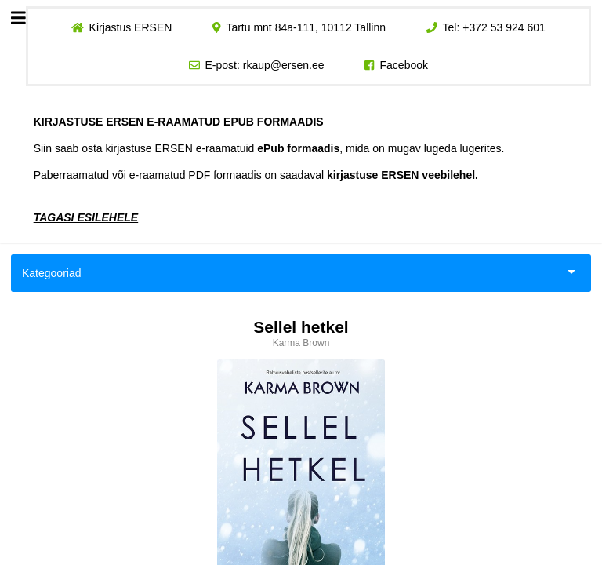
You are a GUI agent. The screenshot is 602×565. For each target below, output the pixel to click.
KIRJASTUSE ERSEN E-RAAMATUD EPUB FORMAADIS (179, 121)
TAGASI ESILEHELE (86, 217)
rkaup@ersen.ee (284, 65)
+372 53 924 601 (504, 27)
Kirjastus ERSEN (130, 27)
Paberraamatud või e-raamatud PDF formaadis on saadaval (256, 175)
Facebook (404, 65)
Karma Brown (301, 342)
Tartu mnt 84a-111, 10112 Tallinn (306, 27)
